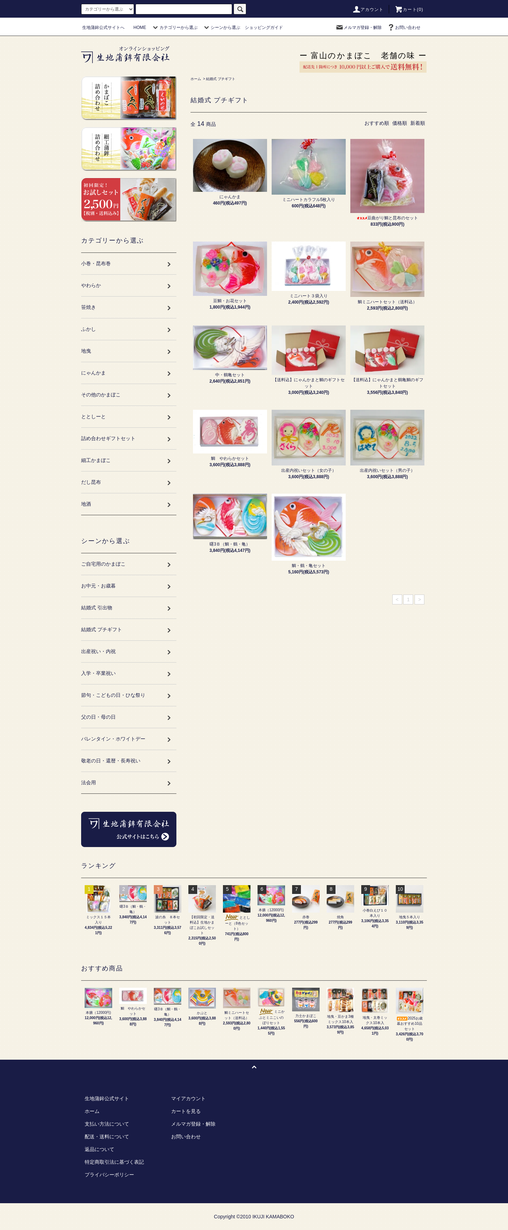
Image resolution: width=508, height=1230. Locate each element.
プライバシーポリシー (109, 1174)
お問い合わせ (404, 27)
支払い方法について (107, 1124)
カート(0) (408, 9)
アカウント (368, 9)
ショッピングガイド (264, 27)
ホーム (195, 79)
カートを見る (186, 1111)
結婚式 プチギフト (220, 79)
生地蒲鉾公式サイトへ (103, 27)
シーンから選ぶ (221, 27)
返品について (99, 1149)
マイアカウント (188, 1098)
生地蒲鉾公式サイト (107, 1098)
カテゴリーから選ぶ (174, 27)
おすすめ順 (376, 123)
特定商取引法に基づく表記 (114, 1162)
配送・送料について (107, 1136)
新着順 (417, 123)
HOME (139, 27)
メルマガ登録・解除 (358, 27)
